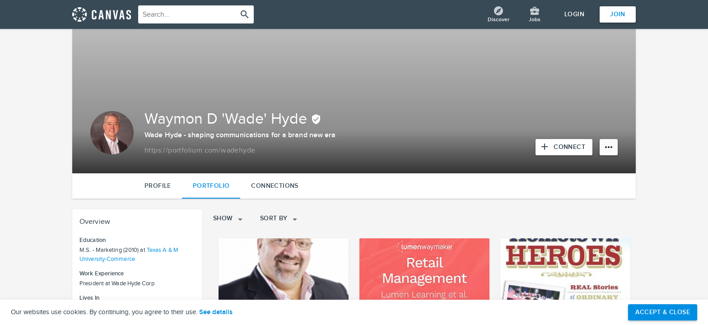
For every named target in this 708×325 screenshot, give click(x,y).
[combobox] (196, 14)
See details (216, 312)
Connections (274, 186)
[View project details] (284, 274)
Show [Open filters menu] (229, 219)
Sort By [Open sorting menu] (280, 219)
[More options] (609, 147)
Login (574, 14)
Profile (157, 186)
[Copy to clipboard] (199, 151)
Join (617, 14)
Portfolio (211, 186)
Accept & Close (662, 312)
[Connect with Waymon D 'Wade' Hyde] (564, 147)
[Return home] (102, 14)
